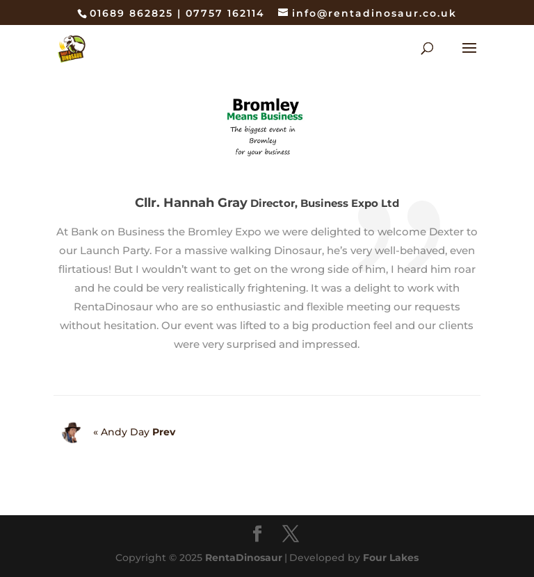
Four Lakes (391, 557)
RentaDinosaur (243, 557)
